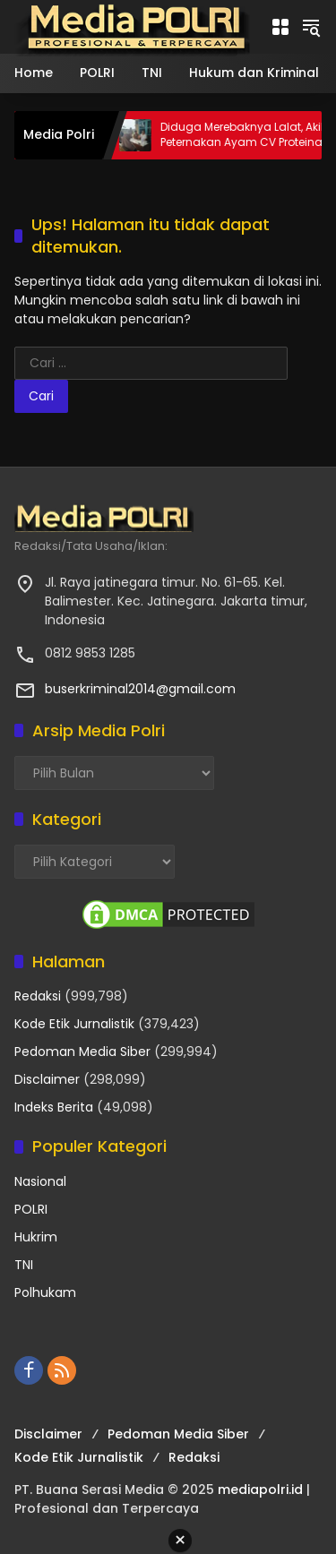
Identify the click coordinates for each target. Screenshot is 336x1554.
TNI (23, 1265)
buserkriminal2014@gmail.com (140, 689)
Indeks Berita (53, 1107)
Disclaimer (47, 1079)
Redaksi (37, 996)
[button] (311, 27)
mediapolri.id (260, 1489)
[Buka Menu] (280, 27)
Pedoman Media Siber (82, 1051)
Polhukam (45, 1292)
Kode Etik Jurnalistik (74, 1024)
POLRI (30, 1209)
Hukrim (35, 1237)
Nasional (40, 1181)
